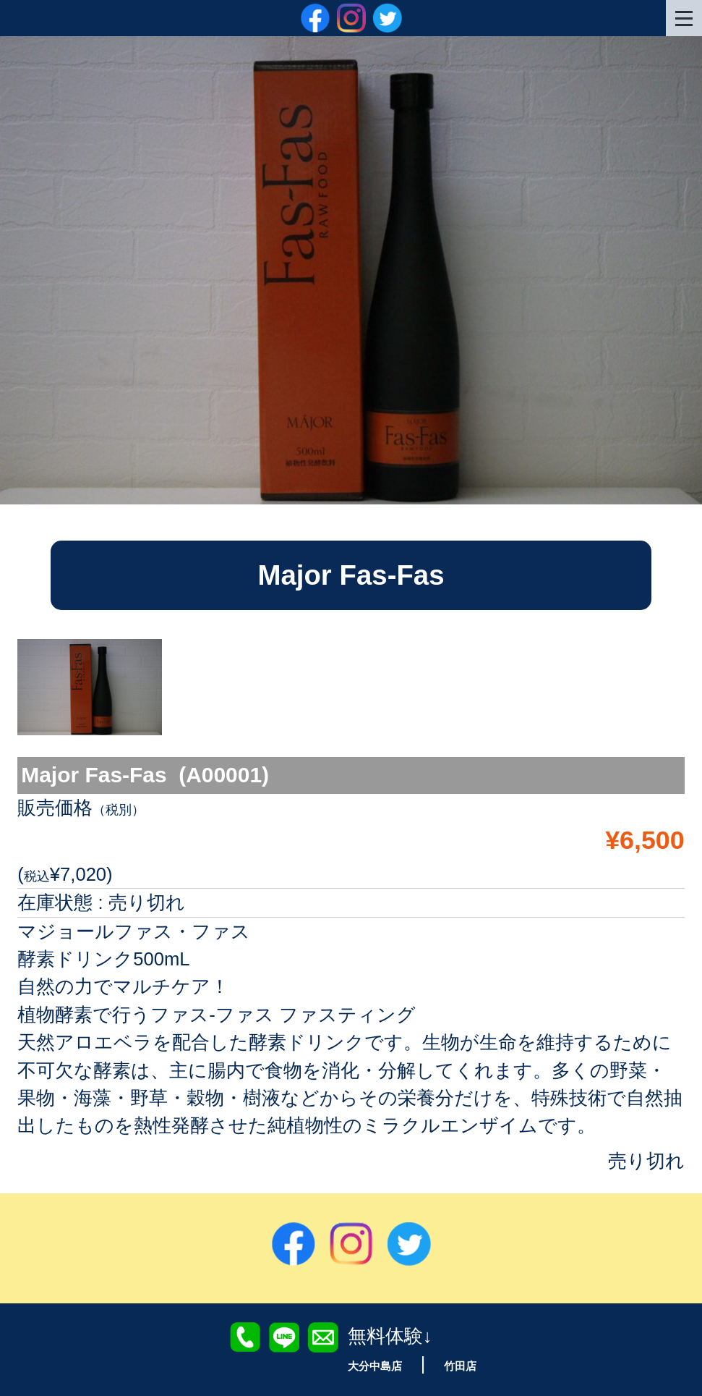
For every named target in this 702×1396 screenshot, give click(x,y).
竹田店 (467, 1365)
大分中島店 (370, 1365)
